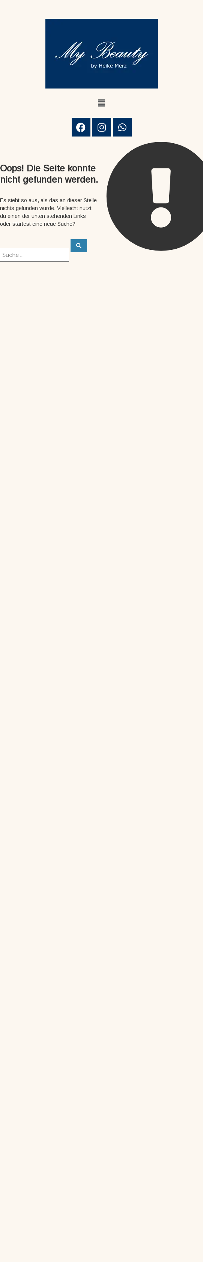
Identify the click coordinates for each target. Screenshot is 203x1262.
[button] (101, 103)
